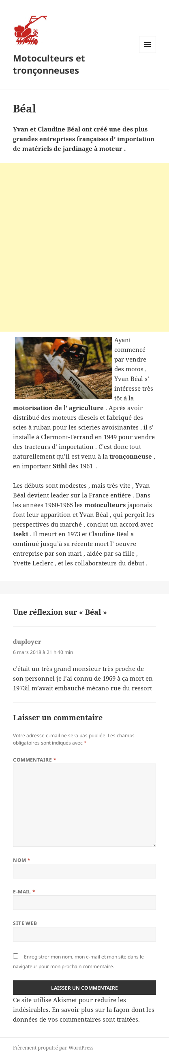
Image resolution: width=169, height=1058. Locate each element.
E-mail (24, 891)
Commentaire (34, 759)
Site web (25, 923)
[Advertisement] (84, 247)
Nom (21, 860)
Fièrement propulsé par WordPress (53, 1047)
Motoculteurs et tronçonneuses (49, 64)
